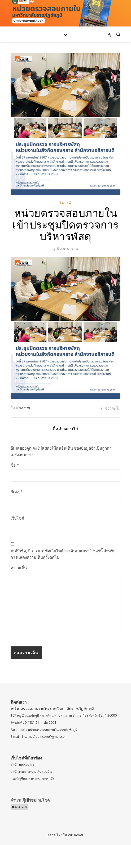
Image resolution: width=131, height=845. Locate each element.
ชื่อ (15, 465)
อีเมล (17, 491)
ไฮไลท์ (65, 203)
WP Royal (75, 835)
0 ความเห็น (110, 408)
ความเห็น (19, 567)
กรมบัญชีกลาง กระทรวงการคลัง (32, 778)
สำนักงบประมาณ (22, 764)
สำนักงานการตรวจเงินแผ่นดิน (31, 772)
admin (24, 407)
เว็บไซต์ (17, 518)
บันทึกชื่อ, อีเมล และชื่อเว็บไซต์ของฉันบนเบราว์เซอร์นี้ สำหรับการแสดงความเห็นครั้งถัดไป (63, 554)
